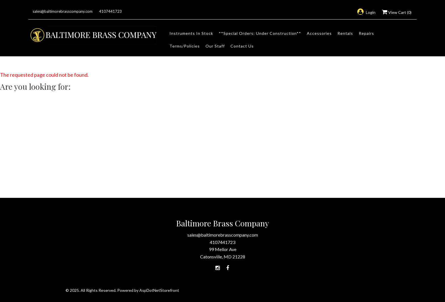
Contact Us (242, 46)
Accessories (319, 33)
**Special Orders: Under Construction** (260, 33)
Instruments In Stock (191, 33)
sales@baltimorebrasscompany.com (63, 11)
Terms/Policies (184, 46)
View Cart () (397, 12)
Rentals (345, 33)
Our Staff (215, 46)
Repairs (366, 33)
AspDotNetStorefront (159, 290)
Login (366, 12)
